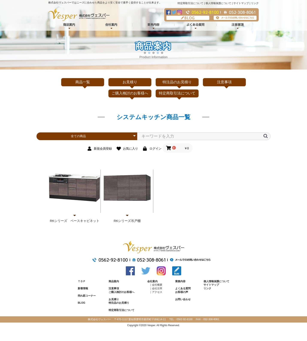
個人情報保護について (218, 3)
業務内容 (153, 25)
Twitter (174, 12)
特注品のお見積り (177, 82)
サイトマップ (241, 3)
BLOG (187, 18)
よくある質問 (196, 25)
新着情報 (83, 288)
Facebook (168, 12)
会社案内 (111, 25)
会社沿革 (157, 288)
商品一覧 (82, 82)
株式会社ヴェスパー (78, 14)
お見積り (130, 82)
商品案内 (114, 281)
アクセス (157, 292)
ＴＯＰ (81, 281)
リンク (255, 3)
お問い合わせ (183, 299)
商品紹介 (69, 25)
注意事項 (238, 25)
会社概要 (157, 284)
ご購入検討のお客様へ (130, 93)
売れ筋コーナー (87, 295)
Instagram (179, 12)
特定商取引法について (190, 3)
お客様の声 (181, 292)
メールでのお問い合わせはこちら (235, 18)
